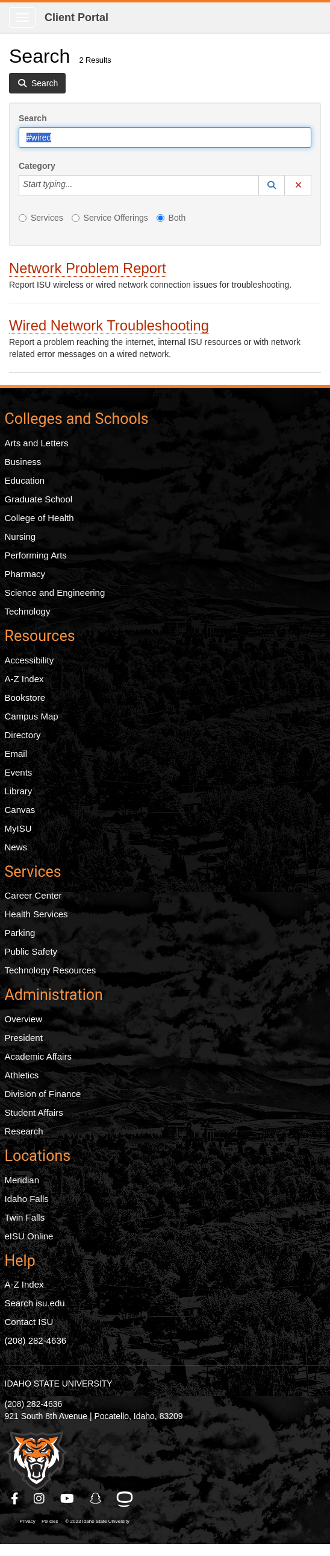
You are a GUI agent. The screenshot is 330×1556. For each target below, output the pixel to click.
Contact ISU (29, 1322)
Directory (23, 735)
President (24, 1038)
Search (33, 118)
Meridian (22, 1180)
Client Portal (76, 17)
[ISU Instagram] (40, 1498)
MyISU (18, 828)
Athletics (22, 1075)
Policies (50, 1521)
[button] (271, 185)
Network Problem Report (87, 268)
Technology (28, 611)
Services (41, 218)
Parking (20, 933)
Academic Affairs (38, 1056)
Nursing (20, 536)
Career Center (33, 895)
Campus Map (31, 716)
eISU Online (29, 1236)
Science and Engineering (55, 592)
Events (19, 772)
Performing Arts (36, 555)
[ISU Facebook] (15, 1498)
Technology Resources (50, 970)
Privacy (28, 1521)
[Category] (79, 185)
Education (25, 480)
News (16, 847)
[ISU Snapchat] (96, 1498)
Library (19, 791)
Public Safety (31, 951)
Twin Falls (25, 1217)
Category (37, 166)
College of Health (39, 518)
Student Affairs (34, 1112)
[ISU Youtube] (67, 1498)
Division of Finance (43, 1094)
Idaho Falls (27, 1199)
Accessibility (29, 660)
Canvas (20, 810)
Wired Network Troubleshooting (109, 325)
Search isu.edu (35, 1303)
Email (16, 753)
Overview (24, 1019)
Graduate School (39, 499)
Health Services (36, 914)
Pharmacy (25, 574)
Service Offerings (110, 218)
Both (171, 218)
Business (23, 462)
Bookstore (25, 697)
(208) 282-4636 (36, 1340)
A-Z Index (24, 679)
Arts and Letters (37, 443)
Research (24, 1131)
